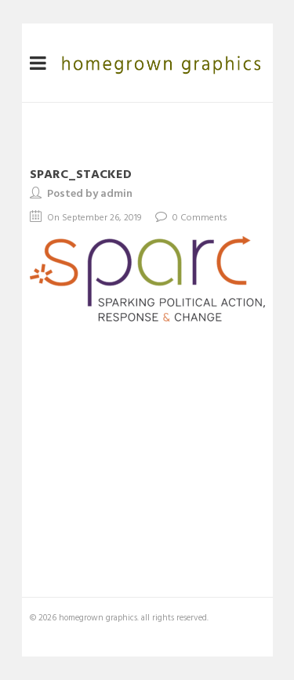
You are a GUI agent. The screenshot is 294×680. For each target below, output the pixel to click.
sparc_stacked (81, 173)
